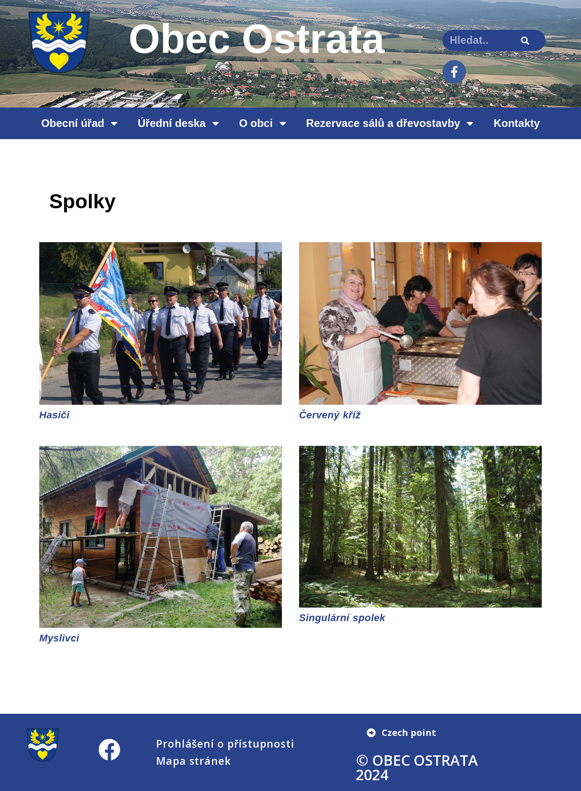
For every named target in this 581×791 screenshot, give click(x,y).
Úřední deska (179, 123)
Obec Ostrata (257, 38)
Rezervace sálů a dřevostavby (391, 123)
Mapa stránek (193, 761)
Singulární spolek (342, 617)
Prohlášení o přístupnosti (225, 743)
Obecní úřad (80, 123)
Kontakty (516, 123)
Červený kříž (330, 415)
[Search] (525, 40)
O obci (263, 123)
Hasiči (54, 415)
